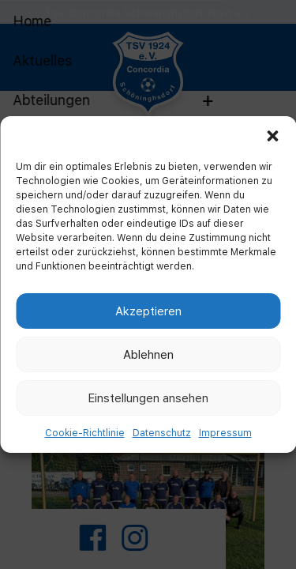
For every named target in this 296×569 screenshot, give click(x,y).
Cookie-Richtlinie (85, 432)
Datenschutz (162, 432)
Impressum (225, 432)
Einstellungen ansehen (148, 398)
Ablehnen (148, 354)
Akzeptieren (148, 311)
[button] (272, 136)
